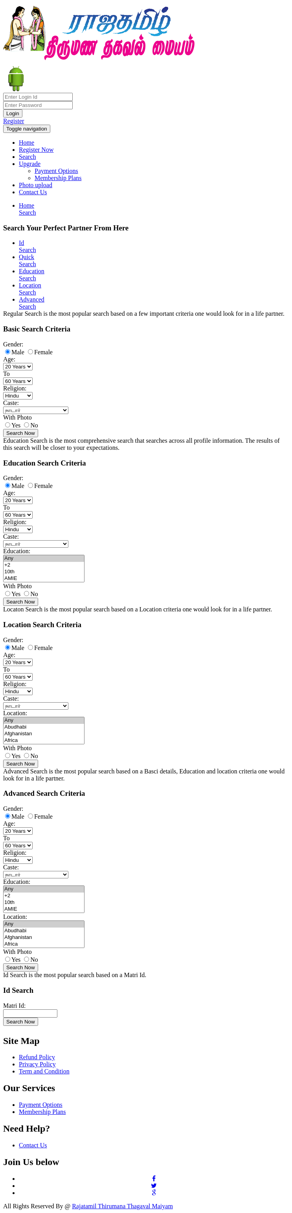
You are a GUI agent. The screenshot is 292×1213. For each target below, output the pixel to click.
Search (27, 156)
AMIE (44, 578)
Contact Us (33, 192)
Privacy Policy (37, 1064)
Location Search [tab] (30, 289)
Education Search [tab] (31, 275)
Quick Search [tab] (27, 260)
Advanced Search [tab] (31, 303)
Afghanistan (44, 734)
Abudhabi (44, 727)
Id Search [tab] (27, 246)
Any (44, 558)
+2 (44, 565)
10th (44, 572)
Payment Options (56, 171)
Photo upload (35, 185)
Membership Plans (58, 178)
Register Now (36, 149)
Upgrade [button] (29, 163)
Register (13, 121)
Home (26, 142)
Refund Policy (37, 1057)
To (6, 373)
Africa (44, 740)
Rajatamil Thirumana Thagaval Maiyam (122, 1206)
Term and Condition (44, 1071)
